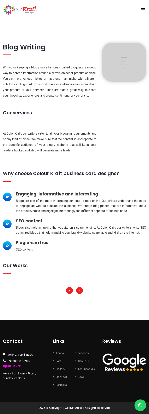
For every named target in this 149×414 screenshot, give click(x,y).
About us (84, 361)
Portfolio (61, 385)
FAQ (58, 361)
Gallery (60, 369)
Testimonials (86, 369)
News (81, 377)
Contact (61, 377)
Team (60, 353)
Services (83, 353)
